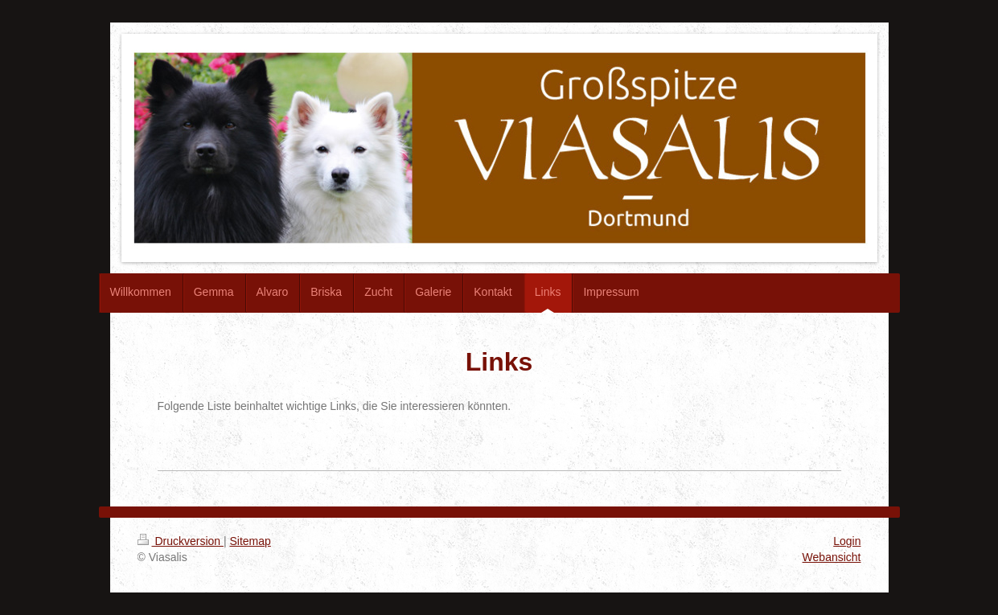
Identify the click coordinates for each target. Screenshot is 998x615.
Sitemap (250, 541)
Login (846, 541)
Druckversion (181, 541)
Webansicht (832, 557)
